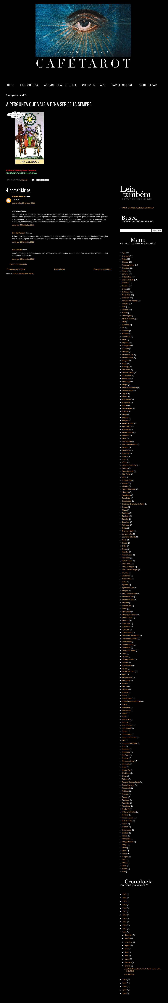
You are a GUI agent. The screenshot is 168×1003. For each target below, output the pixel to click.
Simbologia (126, 382)
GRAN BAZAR (148, 85)
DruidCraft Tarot (128, 671)
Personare (126, 370)
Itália (124, 322)
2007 (125, 990)
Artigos (124, 385)
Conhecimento (127, 645)
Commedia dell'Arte (129, 639)
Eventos (125, 283)
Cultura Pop (126, 277)
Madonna (125, 749)
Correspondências (129, 444)
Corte (124, 653)
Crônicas (125, 298)
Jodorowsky (126, 734)
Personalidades (128, 265)
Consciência (127, 441)
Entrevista (126, 450)
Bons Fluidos (127, 618)
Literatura (126, 256)
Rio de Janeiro (127, 818)
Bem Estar (126, 498)
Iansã (124, 716)
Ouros (124, 549)
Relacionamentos (129, 812)
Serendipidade (127, 471)
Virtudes (125, 486)
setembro (129, 942)
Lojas (124, 459)
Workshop (126, 576)
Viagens (125, 420)
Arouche (125, 603)
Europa (125, 686)
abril (127, 956)
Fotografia (126, 402)
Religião (125, 417)
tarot (124, 872)
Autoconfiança (127, 358)
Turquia (125, 857)
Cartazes (125, 630)
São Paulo (126, 474)
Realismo (125, 809)
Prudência (126, 806)
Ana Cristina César (129, 594)
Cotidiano (126, 292)
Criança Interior (128, 659)
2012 (125, 929)
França (124, 456)
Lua (123, 746)
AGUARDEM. (129, 974)
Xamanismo (126, 579)
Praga (124, 414)
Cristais (125, 662)
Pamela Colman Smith (131, 782)
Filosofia (125, 331)
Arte (123, 253)
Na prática (126, 295)
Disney (124, 668)
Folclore (125, 692)
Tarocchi (125, 349)
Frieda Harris (127, 698)
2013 (124, 582)
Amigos (125, 591)
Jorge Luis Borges (129, 737)
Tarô (123, 477)
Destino (125, 447)
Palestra (125, 779)
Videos (124, 863)
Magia (124, 364)
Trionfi (124, 854)
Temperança (127, 480)
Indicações (126, 719)
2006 (125, 993)
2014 (125, 922)
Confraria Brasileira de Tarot (133, 504)
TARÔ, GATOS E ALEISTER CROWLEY (138, 208)
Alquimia (125, 492)
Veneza (125, 483)
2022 (125, 894)
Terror (124, 848)
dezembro (129, 935)
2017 (125, 911)
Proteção (125, 803)
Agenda (125, 585)
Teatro (124, 836)
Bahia (124, 609)
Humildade (126, 710)
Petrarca (125, 791)
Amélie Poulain (128, 423)
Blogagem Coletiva (129, 615)
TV (123, 328)
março (127, 959)
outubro (128, 938)
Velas (124, 860)
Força (124, 695)
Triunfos (125, 573)
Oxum (124, 776)
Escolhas (125, 522)
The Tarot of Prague (130, 570)
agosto (128, 945)
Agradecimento (128, 588)
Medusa (125, 758)
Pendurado (126, 788)
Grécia (124, 704)
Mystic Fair (126, 770)
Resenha (125, 325)
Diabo (124, 510)
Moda (124, 767)
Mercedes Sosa (128, 761)
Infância (125, 722)
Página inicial (59, 269)
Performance (127, 555)
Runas (124, 824)
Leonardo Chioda (129, 537)
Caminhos (126, 627)
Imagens (125, 361)
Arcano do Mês (128, 600)
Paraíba (125, 552)
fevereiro (128, 962)
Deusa (124, 396)
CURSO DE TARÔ (93, 85)
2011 (125, 932)
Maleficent (126, 752)
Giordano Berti (127, 531)
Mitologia (125, 367)
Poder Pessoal (128, 372)
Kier (123, 740)
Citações (125, 268)
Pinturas (125, 352)
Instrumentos (127, 725)
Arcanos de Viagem (129, 301)
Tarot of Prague (128, 567)
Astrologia (126, 429)
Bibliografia (126, 612)
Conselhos (126, 648)
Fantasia (125, 689)
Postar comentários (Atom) (23, 273)
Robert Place (127, 561)
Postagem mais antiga (102, 269)
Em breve (126, 516)
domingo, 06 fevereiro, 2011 (23, 225)
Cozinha (125, 656)
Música (125, 313)
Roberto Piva (127, 821)
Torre (124, 851)
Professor (126, 800)
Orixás (124, 543)
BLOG (10, 85)
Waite (124, 866)
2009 (125, 983)
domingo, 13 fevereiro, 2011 (23, 242)
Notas (124, 259)
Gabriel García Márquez (131, 701)
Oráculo (125, 411)
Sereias (125, 827)
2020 (125, 901)
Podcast (125, 794)
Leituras (125, 274)
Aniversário (126, 426)
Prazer (124, 797)
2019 (125, 905)
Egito (124, 674)
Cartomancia (127, 633)
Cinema (125, 262)
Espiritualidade (128, 280)
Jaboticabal (126, 728)
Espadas (125, 343)
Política (125, 468)
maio (127, 952)
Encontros (126, 680)
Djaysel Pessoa (18, 196)
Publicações (127, 316)
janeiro (128, 966)
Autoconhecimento (129, 388)
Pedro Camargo (128, 785)
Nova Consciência (129, 465)
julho (127, 949)
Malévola (125, 755)
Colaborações (127, 390)
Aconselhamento (128, 489)
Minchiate (126, 764)
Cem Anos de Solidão (130, 635)
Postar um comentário (18, 264)
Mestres (125, 286)
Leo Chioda (17, 250)
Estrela (124, 683)
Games (125, 405)
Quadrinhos (126, 375)
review (124, 869)
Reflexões (126, 378)
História (125, 310)
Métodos (125, 334)
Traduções (126, 337)
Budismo (125, 621)
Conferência (127, 642)
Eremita (125, 519)
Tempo (124, 845)
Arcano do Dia (127, 355)
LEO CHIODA (29, 85)
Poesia (124, 271)
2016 (125, 915)
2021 (125, 898)
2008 (125, 986)
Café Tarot (126, 624)
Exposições (126, 399)
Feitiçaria (125, 525)
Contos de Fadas (128, 651)
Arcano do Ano (128, 597)
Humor (124, 713)
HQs (124, 307)
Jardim (124, 731)
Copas (124, 393)
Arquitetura (126, 495)
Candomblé (126, 501)
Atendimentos (127, 432)
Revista (125, 815)
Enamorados (127, 677)
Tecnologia (126, 839)
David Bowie (127, 665)
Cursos (125, 507)
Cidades (125, 304)
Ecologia (125, 513)
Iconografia (126, 346)
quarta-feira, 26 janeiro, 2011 (23, 203)
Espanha (125, 453)
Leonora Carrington (129, 743)
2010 (125, 980)
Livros (124, 289)
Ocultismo (126, 773)
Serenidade (126, 830)
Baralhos (125, 435)
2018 (125, 908)
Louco (124, 462)
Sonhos (125, 833)
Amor (124, 340)
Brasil (124, 438)
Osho (124, 546)
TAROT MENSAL (122, 85)
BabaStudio (126, 606)
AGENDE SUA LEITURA (60, 85)
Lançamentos (127, 534)
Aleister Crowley (128, 319)
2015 (125, 918)
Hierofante (126, 707)
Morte (124, 540)
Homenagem (127, 408)
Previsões (126, 558)
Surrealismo (126, 564)
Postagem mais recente (16, 269)
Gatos (124, 528)
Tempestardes (127, 842)
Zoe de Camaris (18, 233)
